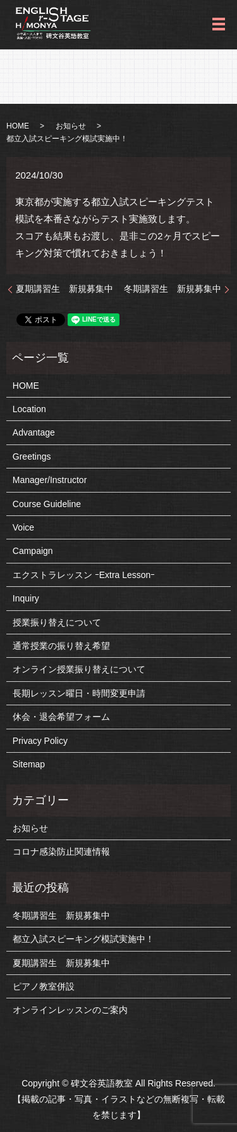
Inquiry (26, 598)
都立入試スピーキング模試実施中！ (83, 939)
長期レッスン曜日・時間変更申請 (79, 693)
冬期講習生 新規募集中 (172, 289)
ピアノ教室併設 (44, 986)
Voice (23, 527)
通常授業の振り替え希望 (61, 646)
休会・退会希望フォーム (61, 717)
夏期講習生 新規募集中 (64, 289)
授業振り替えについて (57, 622)
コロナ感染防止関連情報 (61, 851)
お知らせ (71, 126)
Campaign (33, 551)
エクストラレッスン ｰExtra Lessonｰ (84, 575)
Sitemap (29, 764)
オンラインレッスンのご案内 (70, 1010)
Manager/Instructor (50, 480)
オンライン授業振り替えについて (79, 669)
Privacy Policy (40, 741)
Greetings (32, 456)
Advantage (34, 432)
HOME (17, 126)
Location (29, 409)
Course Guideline (47, 504)
